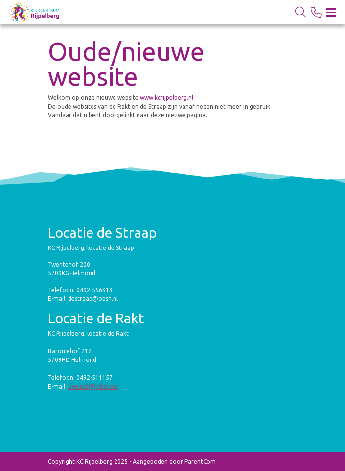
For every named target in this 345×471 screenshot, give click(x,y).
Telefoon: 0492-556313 (80, 290)
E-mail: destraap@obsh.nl (83, 298)
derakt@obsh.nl (93, 386)
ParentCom (200, 461)
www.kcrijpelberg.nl (167, 97)
